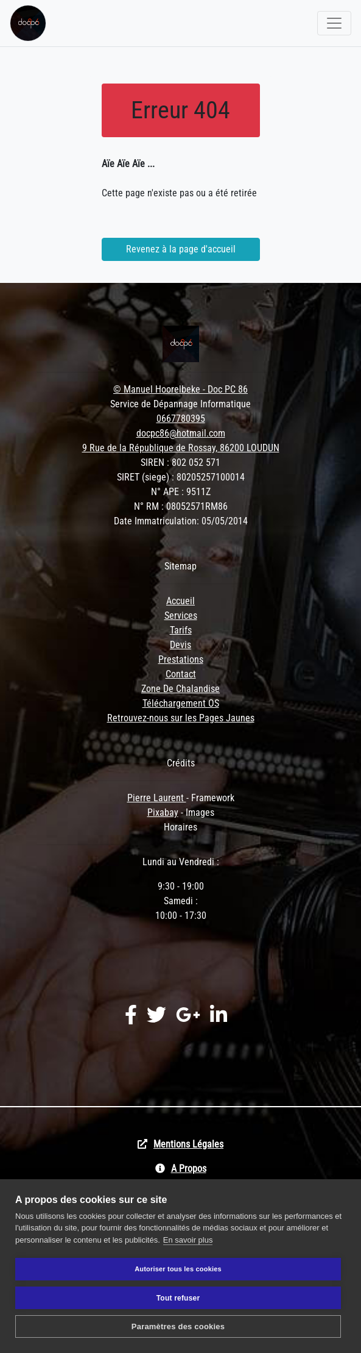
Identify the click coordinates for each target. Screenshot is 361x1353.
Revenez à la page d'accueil (181, 249)
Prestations (180, 659)
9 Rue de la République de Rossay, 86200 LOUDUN (180, 448)
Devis (180, 645)
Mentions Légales (188, 1144)
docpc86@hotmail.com (180, 433)
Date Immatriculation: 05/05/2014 (181, 521)
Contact (181, 674)
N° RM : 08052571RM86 (181, 506)
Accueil (180, 601)
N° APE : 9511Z (181, 492)
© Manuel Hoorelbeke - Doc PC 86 (180, 389)
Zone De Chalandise (180, 688)
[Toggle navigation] (334, 23)
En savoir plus (188, 1239)
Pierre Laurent (156, 798)
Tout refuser (178, 1298)
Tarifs (181, 630)
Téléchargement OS (180, 703)
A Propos (188, 1168)
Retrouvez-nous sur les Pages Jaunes (180, 718)
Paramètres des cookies (178, 1326)
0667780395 (180, 418)
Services (180, 615)
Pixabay (162, 812)
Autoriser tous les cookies (178, 1269)
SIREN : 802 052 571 (180, 462)
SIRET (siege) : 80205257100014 (181, 477)
